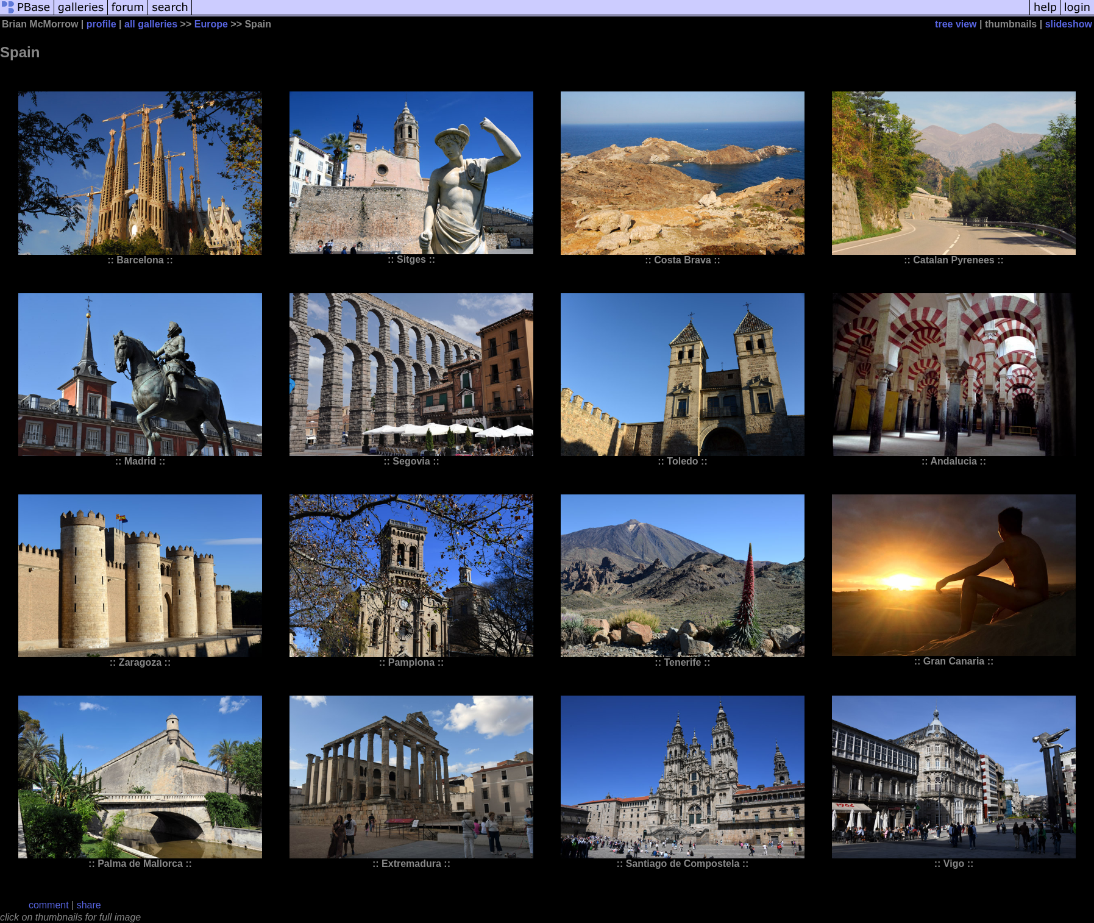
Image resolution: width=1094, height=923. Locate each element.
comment (49, 905)
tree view (955, 24)
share (89, 905)
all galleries (150, 24)
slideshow (1068, 24)
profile (101, 24)
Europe (211, 24)
